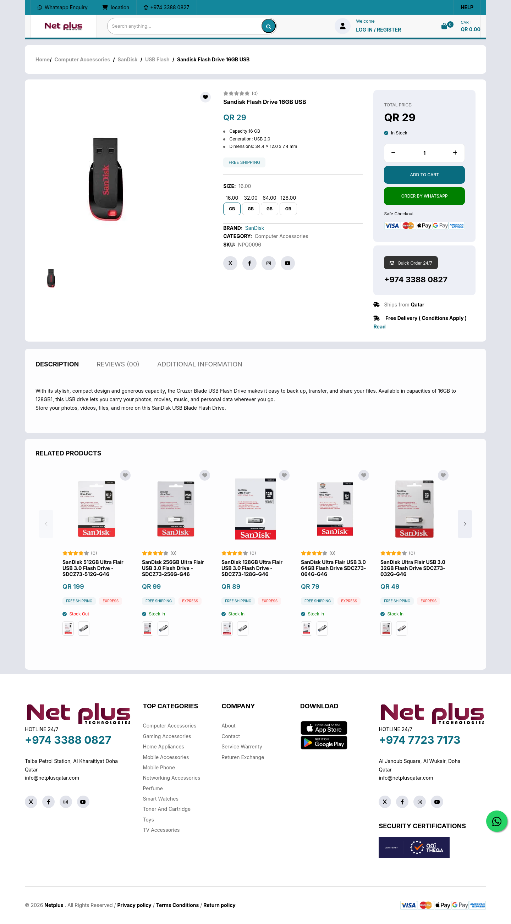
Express (110, 609)
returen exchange (242, 757)
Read (379, 326)
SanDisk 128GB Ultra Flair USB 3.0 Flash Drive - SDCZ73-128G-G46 (251, 577)
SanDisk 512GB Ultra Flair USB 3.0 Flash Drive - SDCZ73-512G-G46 (92, 577)
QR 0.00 (470, 29)
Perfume (153, 788)
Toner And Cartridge (167, 809)
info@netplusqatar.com (52, 778)
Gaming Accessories (167, 736)
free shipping (244, 162)
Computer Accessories (82, 59)
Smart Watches (160, 799)
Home (42, 59)
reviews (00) (118, 372)
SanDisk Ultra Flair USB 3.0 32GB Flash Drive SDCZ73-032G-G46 (412, 577)
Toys (148, 820)
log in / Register (378, 30)
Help (467, 7)
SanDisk (128, 59)
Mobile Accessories (166, 757)
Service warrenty (241, 746)
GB (232, 208)
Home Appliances (163, 746)
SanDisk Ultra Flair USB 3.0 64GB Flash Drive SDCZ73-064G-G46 (333, 577)
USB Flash (157, 59)
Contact (230, 736)
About (228, 726)
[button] (465, 532)
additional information (199, 372)
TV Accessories (161, 830)
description (57, 372)
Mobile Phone (159, 767)
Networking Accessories (171, 778)
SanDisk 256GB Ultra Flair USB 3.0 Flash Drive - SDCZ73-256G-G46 (173, 577)
